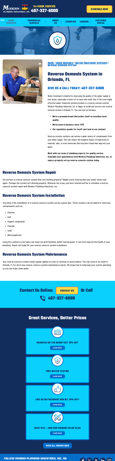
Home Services (64, 63)
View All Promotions (57, 370)
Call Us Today (57, 402)
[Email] (52, 441)
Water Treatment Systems (91, 63)
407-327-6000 (57, 12)
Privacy (104, 424)
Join (76, 441)
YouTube (96, 385)
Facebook (83, 385)
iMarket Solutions (82, 454)
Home (51, 63)
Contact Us (67, 292)
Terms (108, 424)
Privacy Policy (89, 422)
